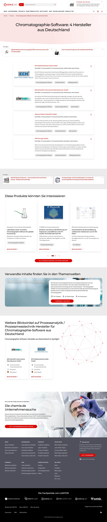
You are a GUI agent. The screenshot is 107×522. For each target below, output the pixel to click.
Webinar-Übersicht (10, 470)
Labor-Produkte (42, 447)
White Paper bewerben (61, 453)
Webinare (57, 476)
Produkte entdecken (43, 445)
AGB (15, 512)
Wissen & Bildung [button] (58, 11)
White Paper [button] (44, 11)
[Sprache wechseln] (98, 11)
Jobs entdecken (25, 465)
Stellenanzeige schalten (28, 470)
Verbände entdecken (27, 450)
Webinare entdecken (10, 465)
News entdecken (9, 445)
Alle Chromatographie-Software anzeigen (53, 260)
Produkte (57, 468)
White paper (58, 470)
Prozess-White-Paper (61, 450)
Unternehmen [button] (12, 11)
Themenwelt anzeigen (62, 301)
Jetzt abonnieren (87, 455)
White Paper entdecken (61, 445)
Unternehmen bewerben (28, 453)
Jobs (56, 473)
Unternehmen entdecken (28, 445)
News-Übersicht (9, 453)
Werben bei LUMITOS (11, 507)
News (56, 465)
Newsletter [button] (69, 11)
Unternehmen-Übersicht (28, 455)
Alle (21, 4)
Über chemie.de (34, 507)
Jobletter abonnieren (27, 468)
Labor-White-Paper (60, 447)
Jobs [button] (50, 11)
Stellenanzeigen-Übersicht (29, 473)
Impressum (8, 512)
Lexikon (40, 465)
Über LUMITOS (23, 507)
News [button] (5, 11)
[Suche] (55, 5)
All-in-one (57, 479)
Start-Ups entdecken (27, 447)
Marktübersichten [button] (32, 11)
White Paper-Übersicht (61, 455)
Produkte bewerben (43, 453)
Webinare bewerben (10, 468)
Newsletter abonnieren (11, 447)
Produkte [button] (21, 11)
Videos (40, 473)
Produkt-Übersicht (43, 455)
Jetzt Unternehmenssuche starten (21, 426)
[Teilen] (94, 11)
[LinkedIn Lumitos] (101, 512)
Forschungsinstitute (44, 470)
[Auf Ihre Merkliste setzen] (91, 66)
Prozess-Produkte (43, 450)
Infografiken (41, 468)
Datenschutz (23, 512)
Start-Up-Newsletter (11, 450)
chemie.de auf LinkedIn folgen (87, 459)
